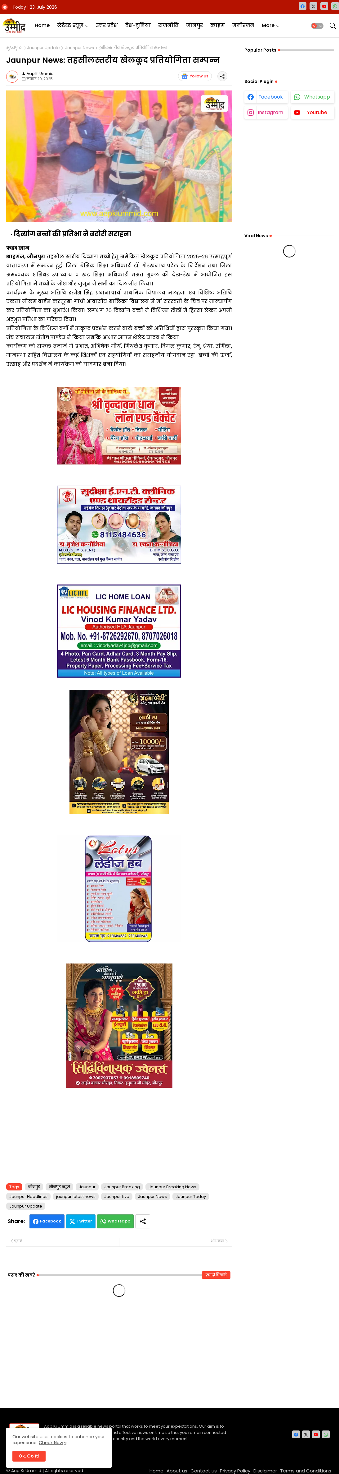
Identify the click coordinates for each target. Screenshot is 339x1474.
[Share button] (142, 1221)
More (268, 25)
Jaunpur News (152, 1196)
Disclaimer (265, 1470)
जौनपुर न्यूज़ (59, 1187)
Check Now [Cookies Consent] (51, 1442)
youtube (317, 112)
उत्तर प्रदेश (107, 25)
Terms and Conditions (305, 1470)
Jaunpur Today (191, 1196)
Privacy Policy (235, 1470)
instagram (270, 112)
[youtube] (324, 6)
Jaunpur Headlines (28, 1196)
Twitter (84, 1221)
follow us (194, 76)
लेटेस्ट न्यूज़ (70, 25)
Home (42, 25)
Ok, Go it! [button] (29, 1456)
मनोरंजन (243, 25)
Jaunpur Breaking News (172, 1187)
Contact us (203, 1470)
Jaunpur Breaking (122, 1187)
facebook (270, 96)
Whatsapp (119, 1221)
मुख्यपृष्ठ (14, 48)
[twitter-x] (313, 6)
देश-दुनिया (138, 25)
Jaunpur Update (43, 48)
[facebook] (302, 6)
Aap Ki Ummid (26, 1470)
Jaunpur (87, 1187)
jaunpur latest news (76, 1196)
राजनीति (168, 25)
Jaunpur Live (116, 1196)
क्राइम (217, 25)
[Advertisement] (119, 1134)
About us (177, 1470)
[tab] (42, 25)
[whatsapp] (335, 6)
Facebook (50, 1221)
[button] (317, 26)
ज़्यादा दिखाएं (216, 1275)
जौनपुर (194, 25)
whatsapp (317, 96)
